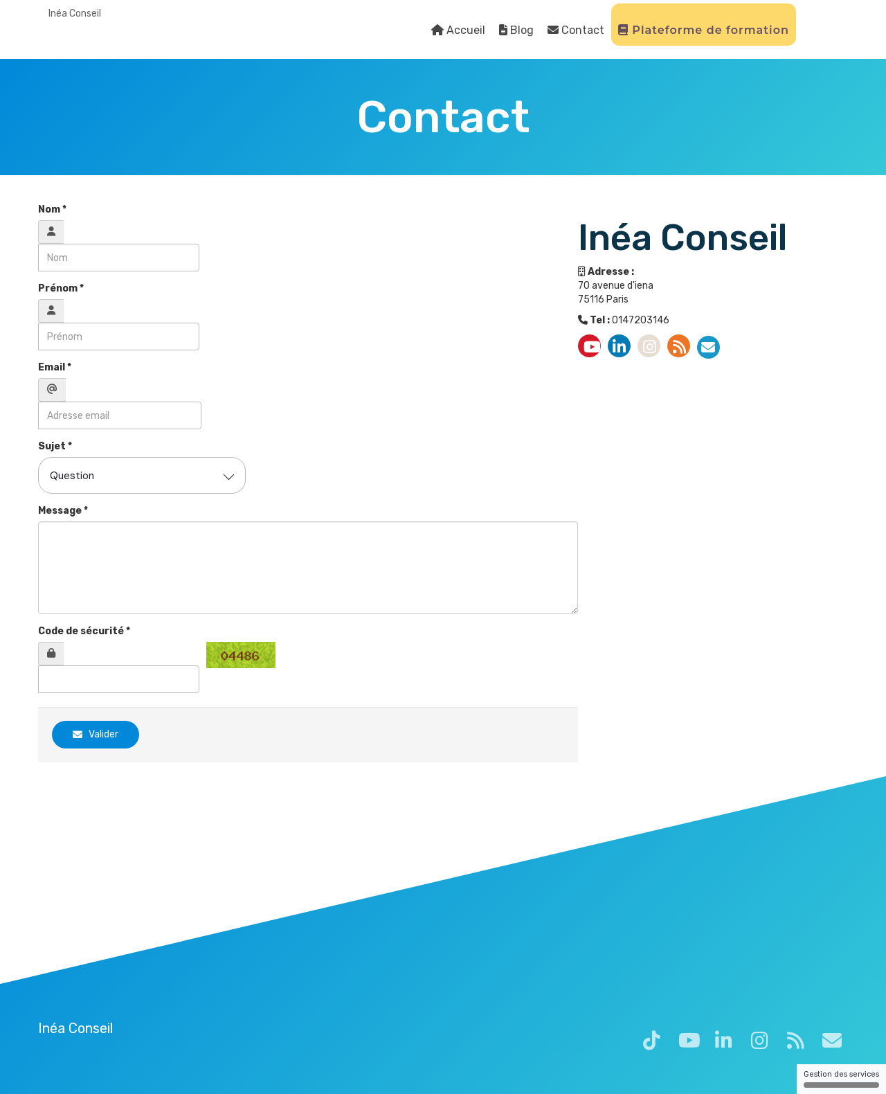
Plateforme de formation (703, 30)
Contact (576, 30)
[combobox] (142, 475)
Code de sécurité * (84, 631)
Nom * (52, 209)
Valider (95, 734)
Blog (516, 30)
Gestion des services (841, 1079)
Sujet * (55, 446)
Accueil (458, 30)
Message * (63, 511)
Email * (54, 367)
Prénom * (61, 288)
